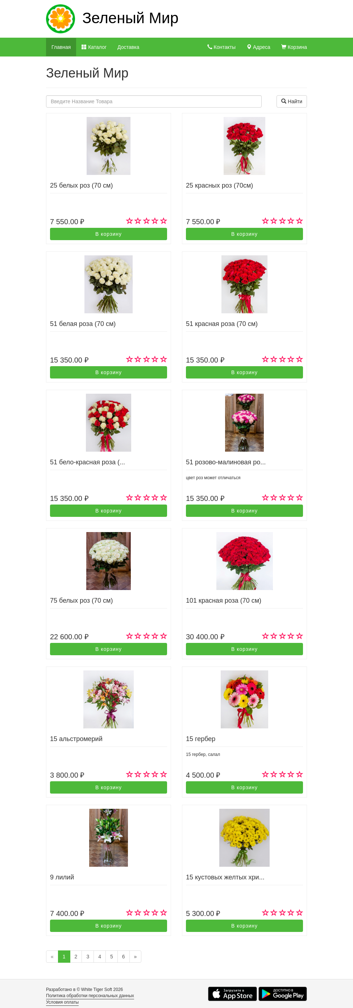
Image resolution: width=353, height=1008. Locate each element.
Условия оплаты (62, 1002)
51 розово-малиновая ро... (226, 462)
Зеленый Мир (130, 17)
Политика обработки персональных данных (90, 995)
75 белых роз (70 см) (81, 600)
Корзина (294, 47)
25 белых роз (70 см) (81, 185)
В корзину (108, 234)
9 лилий (62, 877)
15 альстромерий (76, 739)
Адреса (258, 47)
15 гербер (200, 739)
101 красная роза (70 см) (223, 600)
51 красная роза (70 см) (222, 323)
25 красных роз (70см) (219, 185)
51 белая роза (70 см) (83, 323)
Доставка (128, 47)
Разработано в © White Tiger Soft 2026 (84, 989)
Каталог (94, 47)
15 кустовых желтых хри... (225, 877)
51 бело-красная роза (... (87, 462)
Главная (61, 47)
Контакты (221, 47)
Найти (291, 101)
